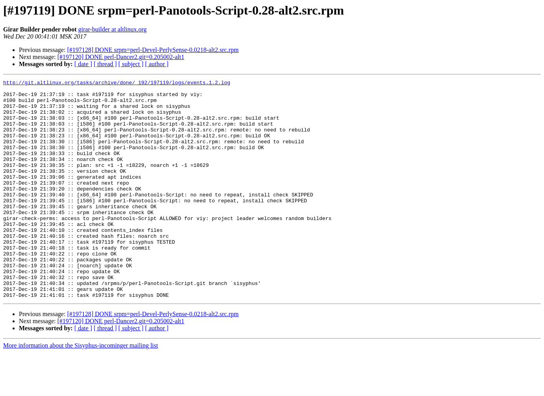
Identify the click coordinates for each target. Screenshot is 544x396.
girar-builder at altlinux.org (112, 29)
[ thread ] (105, 64)
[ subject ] (131, 64)
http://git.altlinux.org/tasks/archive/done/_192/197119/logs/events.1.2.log (116, 83)
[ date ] (83, 64)
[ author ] (157, 64)
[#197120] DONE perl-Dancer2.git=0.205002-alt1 (120, 57)
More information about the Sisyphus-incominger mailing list (80, 389)
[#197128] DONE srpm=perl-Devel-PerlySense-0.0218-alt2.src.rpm (153, 49)
